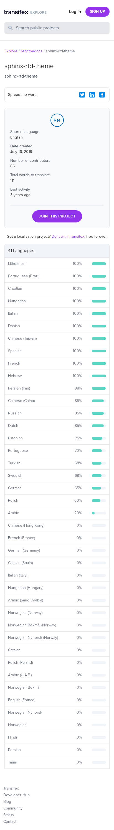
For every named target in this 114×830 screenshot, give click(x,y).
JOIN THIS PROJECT (57, 216)
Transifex (11, 788)
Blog (7, 801)
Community (12, 808)
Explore (10, 51)
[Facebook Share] (102, 95)
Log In (75, 11)
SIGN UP (97, 11)
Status (8, 815)
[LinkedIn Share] (92, 95)
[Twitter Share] (82, 95)
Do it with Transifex (68, 236)
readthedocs (31, 51)
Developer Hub (16, 795)
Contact (9, 821)
